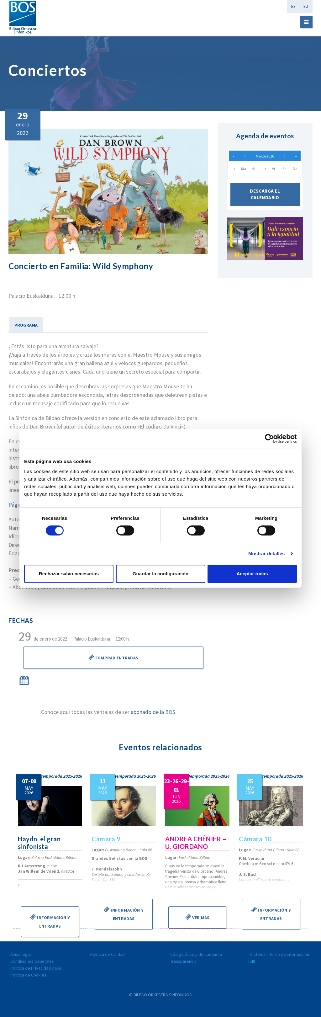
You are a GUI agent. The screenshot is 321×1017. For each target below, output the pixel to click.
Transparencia (183, 961)
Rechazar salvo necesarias (69, 573)
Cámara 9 (106, 839)
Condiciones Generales (32, 961)
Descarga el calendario (265, 194)
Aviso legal (20, 954)
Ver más (197, 917)
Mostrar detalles (266, 553)
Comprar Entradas (113, 657)
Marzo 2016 (265, 156)
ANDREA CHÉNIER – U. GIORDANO (195, 842)
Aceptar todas (252, 573)
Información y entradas (50, 921)
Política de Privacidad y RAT (36, 968)
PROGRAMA (26, 325)
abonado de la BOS (153, 712)
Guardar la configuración (160, 573)
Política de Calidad (107, 954)
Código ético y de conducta (196, 954)
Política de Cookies (28, 975)
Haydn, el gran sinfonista (39, 842)
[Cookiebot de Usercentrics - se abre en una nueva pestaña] (269, 438)
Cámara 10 (255, 839)
